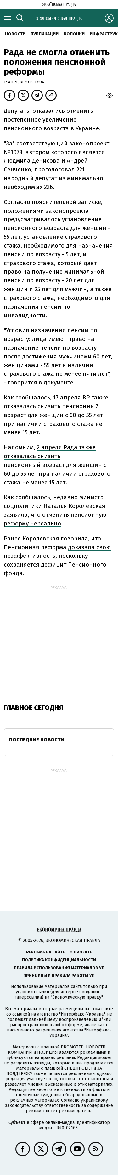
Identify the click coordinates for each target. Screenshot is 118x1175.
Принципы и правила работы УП (59, 975)
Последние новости (36, 740)
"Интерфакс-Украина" (82, 1014)
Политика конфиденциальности (59, 960)
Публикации (45, 34)
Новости (15, 34)
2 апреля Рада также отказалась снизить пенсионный (50, 456)
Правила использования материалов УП (59, 967)
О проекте (81, 952)
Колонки (74, 34)
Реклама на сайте (45, 952)
